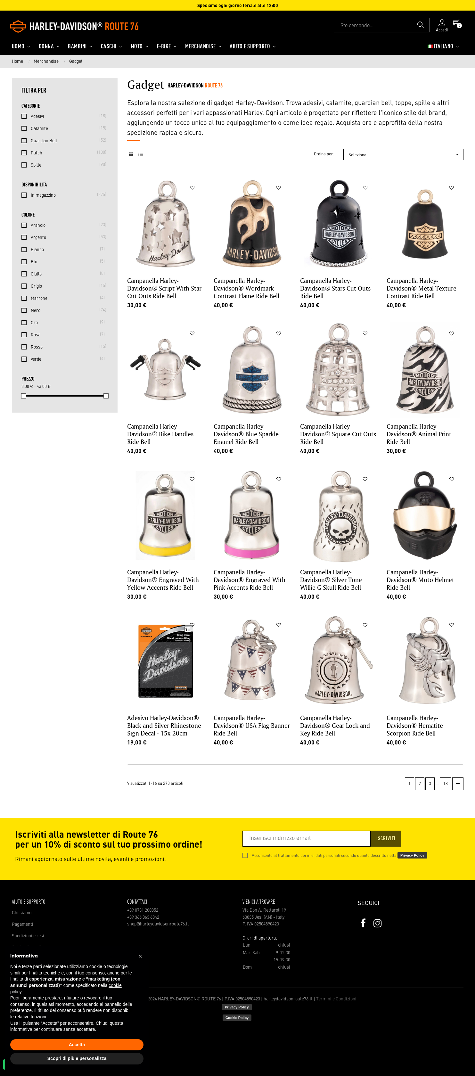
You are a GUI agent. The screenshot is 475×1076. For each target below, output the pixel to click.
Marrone (66, 298)
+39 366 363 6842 (143, 917)
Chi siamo (21, 913)
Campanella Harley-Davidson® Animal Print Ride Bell (419, 434)
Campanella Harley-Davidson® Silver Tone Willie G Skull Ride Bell (331, 579)
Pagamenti (22, 924)
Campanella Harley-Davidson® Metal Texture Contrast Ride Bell (421, 288)
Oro (66, 322)
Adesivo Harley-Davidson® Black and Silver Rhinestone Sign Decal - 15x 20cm (164, 725)
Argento (66, 237)
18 (445, 784)
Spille (66, 165)
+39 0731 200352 (142, 910)
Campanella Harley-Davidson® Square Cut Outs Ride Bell (338, 434)
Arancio (66, 225)
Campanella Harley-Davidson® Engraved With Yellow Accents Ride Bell (163, 579)
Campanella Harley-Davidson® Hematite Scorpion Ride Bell (415, 725)
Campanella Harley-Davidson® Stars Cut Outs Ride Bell (335, 288)
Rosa (66, 334)
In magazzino (66, 195)
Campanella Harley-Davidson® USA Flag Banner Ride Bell (252, 725)
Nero (66, 310)
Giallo (66, 273)
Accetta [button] (77, 1044)
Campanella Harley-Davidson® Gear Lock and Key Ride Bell (335, 725)
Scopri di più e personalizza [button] (76, 1058)
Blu (66, 261)
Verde (66, 359)
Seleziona (405, 154)
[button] (140, 956)
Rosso (66, 346)
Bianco (66, 249)
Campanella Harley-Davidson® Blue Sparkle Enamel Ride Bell (246, 434)
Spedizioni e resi (28, 936)
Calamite (66, 128)
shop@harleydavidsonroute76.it (158, 924)
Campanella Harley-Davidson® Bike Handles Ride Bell (160, 434)
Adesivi (66, 116)
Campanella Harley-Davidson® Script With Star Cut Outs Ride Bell (164, 288)
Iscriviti (386, 839)
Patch (66, 152)
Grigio (66, 286)
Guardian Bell (66, 140)
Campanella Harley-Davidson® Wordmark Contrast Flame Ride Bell (246, 288)
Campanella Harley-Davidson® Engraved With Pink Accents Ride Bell (249, 579)
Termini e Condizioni (336, 999)
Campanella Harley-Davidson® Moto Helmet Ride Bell (420, 579)
